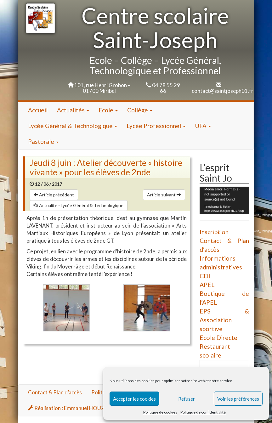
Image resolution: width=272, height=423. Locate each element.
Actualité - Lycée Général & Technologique (78, 205)
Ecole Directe (218, 337)
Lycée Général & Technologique (72, 125)
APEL (207, 284)
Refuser (186, 399)
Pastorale (43, 141)
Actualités (73, 110)
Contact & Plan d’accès (55, 392)
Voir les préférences (238, 399)
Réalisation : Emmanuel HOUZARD (71, 408)
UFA (203, 125)
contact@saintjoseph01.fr (222, 90)
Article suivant (164, 194)
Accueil (38, 110)
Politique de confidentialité (203, 412)
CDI (205, 275)
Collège (139, 110)
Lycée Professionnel (156, 125)
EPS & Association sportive (224, 319)
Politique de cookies (160, 412)
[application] (224, 200)
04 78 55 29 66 (166, 88)
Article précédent (54, 194)
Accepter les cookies (134, 399)
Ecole (108, 110)
